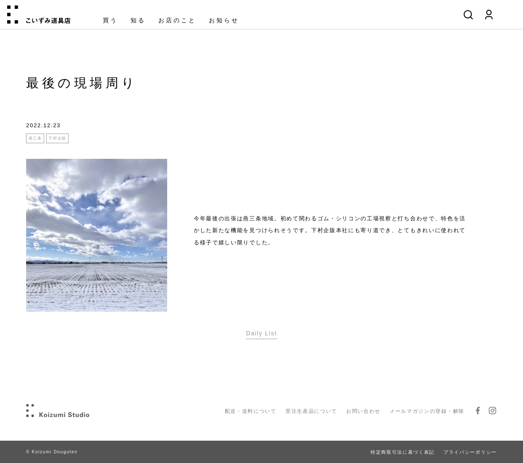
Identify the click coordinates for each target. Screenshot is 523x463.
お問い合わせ (363, 411)
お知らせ (224, 20)
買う (110, 20)
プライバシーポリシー (470, 452)
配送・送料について (251, 411)
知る (138, 20)
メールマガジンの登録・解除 (427, 411)
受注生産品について (311, 411)
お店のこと (177, 20)
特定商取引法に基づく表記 (403, 452)
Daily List (261, 333)
